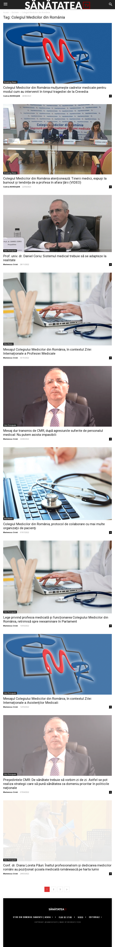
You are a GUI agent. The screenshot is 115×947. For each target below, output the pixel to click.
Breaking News (10, 82)
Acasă (6, 12)
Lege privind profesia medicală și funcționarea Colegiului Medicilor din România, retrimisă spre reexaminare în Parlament (55, 619)
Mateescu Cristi (10, 264)
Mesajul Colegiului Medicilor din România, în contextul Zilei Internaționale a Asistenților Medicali (47, 701)
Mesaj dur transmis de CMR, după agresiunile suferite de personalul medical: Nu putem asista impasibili (53, 433)
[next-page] (66, 889)
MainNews (8, 344)
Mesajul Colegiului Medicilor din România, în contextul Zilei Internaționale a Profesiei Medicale (47, 351)
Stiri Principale (10, 251)
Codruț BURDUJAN (11, 96)
